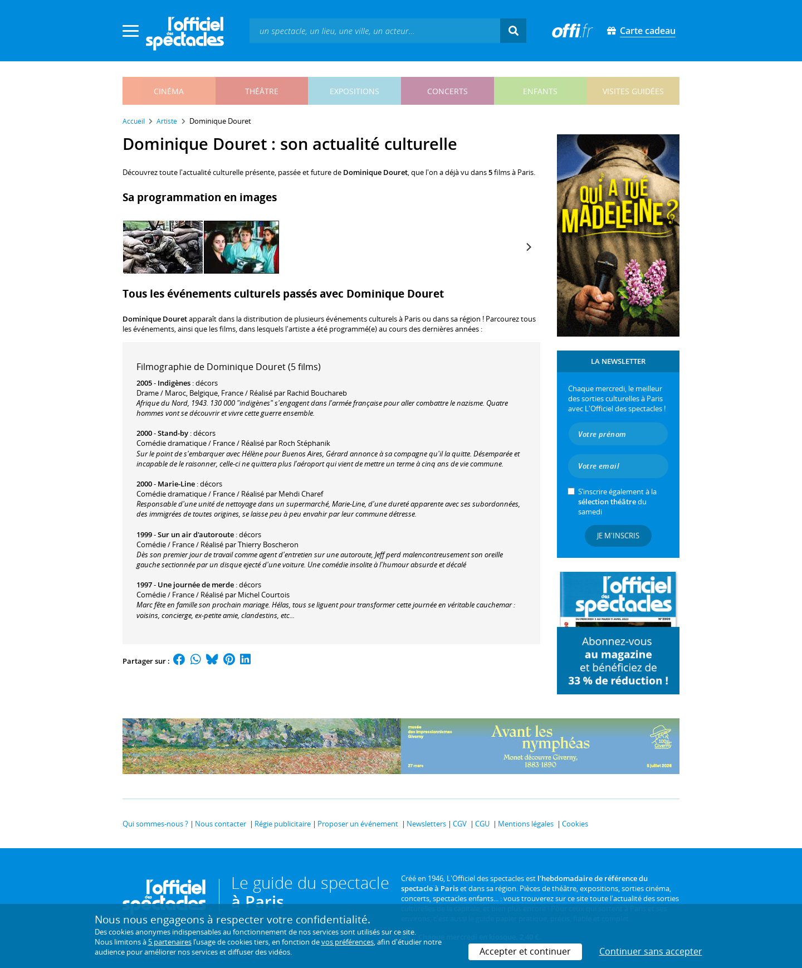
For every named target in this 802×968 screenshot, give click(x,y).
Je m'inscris (618, 536)
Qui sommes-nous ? (155, 824)
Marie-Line (176, 484)
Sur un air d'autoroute (196, 534)
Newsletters (426, 824)
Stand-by (173, 433)
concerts (447, 91)
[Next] (528, 247)
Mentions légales (526, 824)
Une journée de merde (196, 585)
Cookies (575, 824)
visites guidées (633, 91)
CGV (460, 824)
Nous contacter (220, 824)
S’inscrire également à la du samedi (617, 502)
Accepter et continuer (525, 951)
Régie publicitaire (283, 824)
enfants (540, 91)
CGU (482, 824)
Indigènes (174, 383)
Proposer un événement (357, 824)
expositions (354, 91)
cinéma (169, 91)
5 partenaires (170, 942)
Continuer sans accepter (650, 951)
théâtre (261, 91)
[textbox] (375, 30)
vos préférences (347, 942)
